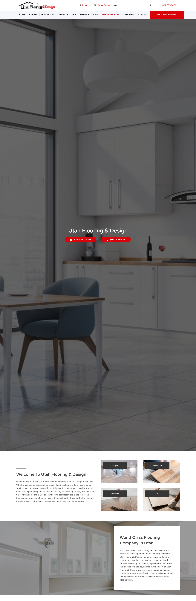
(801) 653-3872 (165, 5)
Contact (143, 14)
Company (129, 14)
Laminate (63, 14)
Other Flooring (89, 14)
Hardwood (47, 14)
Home (22, 14)
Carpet (33, 14)
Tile (74, 14)
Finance (84, 5)
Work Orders (102, 5)
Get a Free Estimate (166, 14)
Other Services (111, 14)
